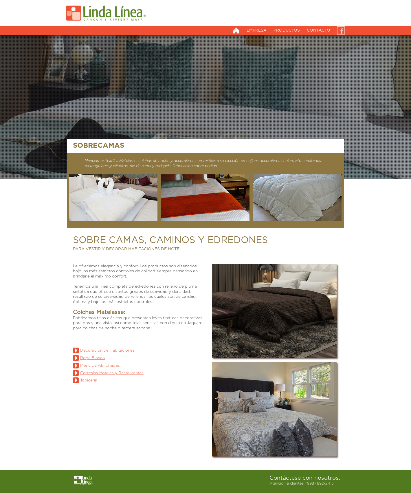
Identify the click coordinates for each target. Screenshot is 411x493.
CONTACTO (318, 30)
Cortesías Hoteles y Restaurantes (112, 373)
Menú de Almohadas (100, 366)
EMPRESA (257, 30)
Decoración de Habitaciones (107, 350)
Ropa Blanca (92, 358)
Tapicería (88, 380)
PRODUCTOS (287, 30)
